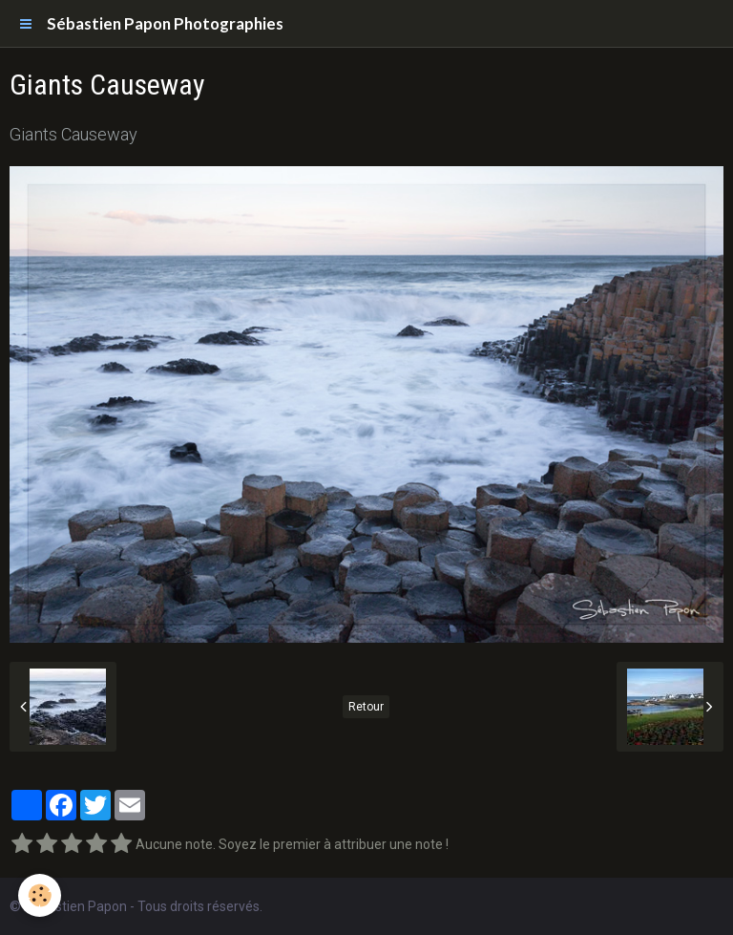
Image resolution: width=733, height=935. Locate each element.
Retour (366, 706)
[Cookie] (40, 895)
